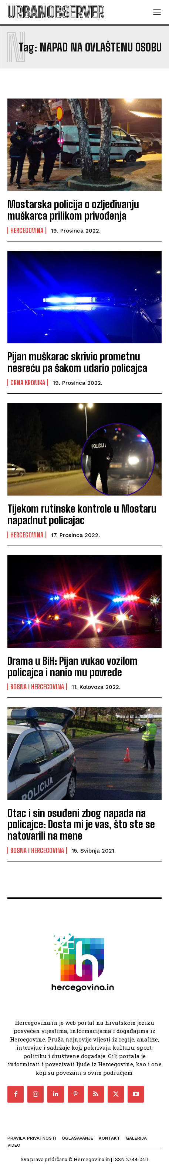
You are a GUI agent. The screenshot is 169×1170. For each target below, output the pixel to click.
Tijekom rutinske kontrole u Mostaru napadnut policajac (81, 514)
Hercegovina (26, 230)
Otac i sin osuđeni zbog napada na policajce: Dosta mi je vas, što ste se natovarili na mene (81, 824)
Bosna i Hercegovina (37, 686)
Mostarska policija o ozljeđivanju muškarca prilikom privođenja (73, 210)
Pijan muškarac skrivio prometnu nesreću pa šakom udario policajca (77, 362)
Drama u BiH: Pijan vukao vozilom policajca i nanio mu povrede (72, 666)
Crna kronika (27, 382)
